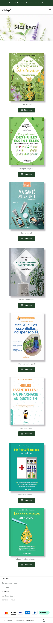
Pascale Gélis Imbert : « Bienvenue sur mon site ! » (26, 3)
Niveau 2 (30, 621)
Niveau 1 (20, 621)
